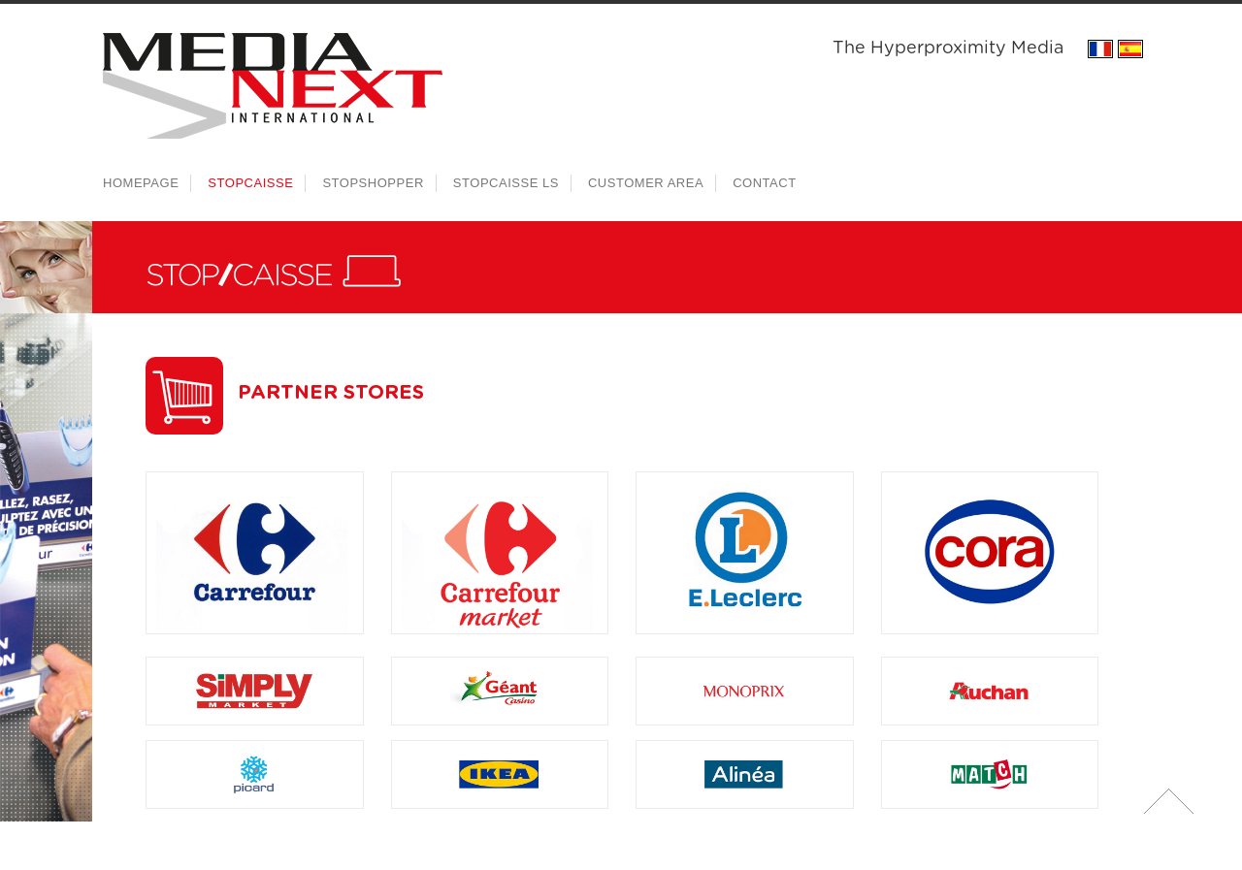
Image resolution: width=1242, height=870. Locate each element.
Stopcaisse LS (506, 183)
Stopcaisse (250, 183)
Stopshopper (372, 183)
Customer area (645, 183)
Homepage (141, 183)
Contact (765, 183)
